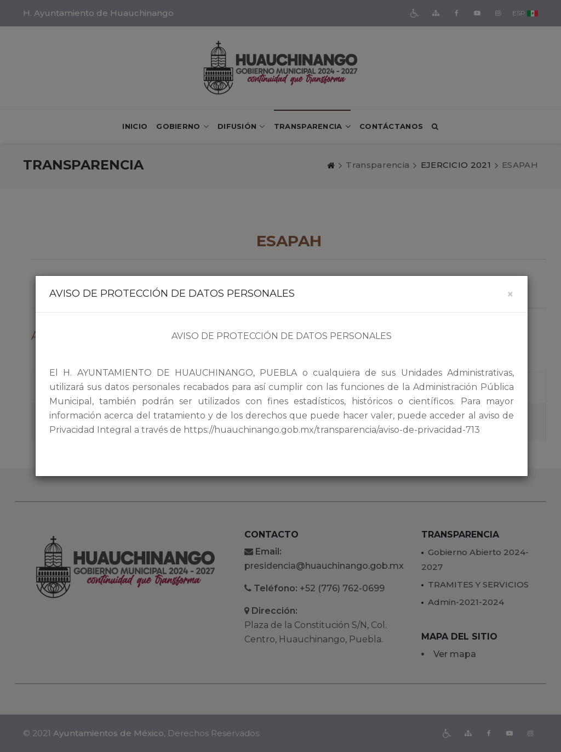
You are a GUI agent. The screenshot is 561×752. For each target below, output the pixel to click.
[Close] (510, 294)
